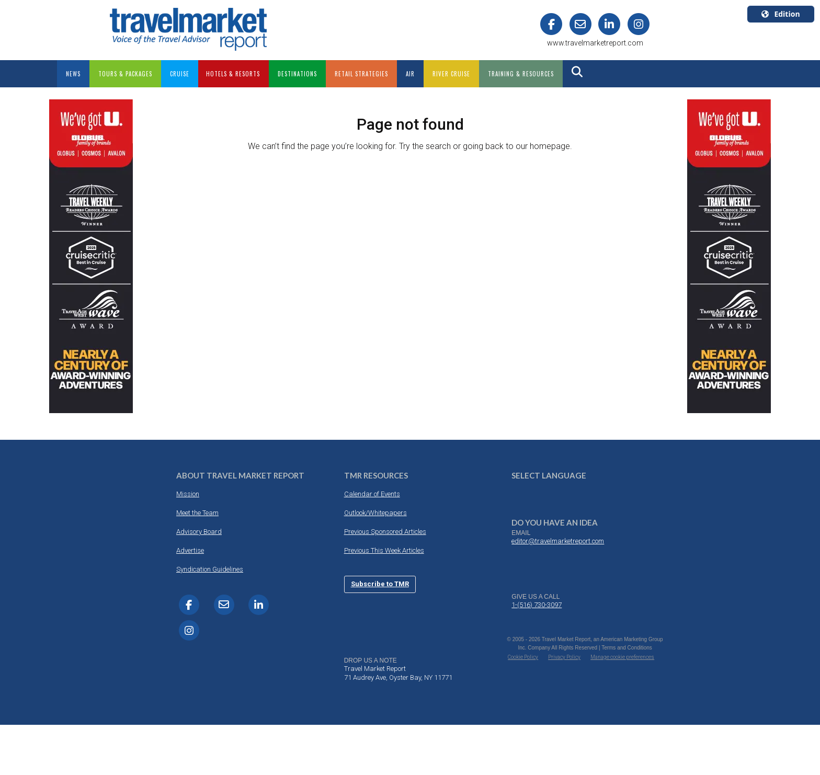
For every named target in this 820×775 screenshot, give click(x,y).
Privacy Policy (564, 657)
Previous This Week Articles (384, 550)
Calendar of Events (372, 494)
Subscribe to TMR (380, 584)
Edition (780, 14)
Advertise (190, 550)
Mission (187, 494)
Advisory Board (199, 531)
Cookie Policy (523, 657)
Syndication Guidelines (209, 569)
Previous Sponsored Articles (385, 531)
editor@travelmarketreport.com (557, 541)
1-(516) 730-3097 (536, 605)
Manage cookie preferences (622, 657)
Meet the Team (197, 513)
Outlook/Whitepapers (375, 513)
